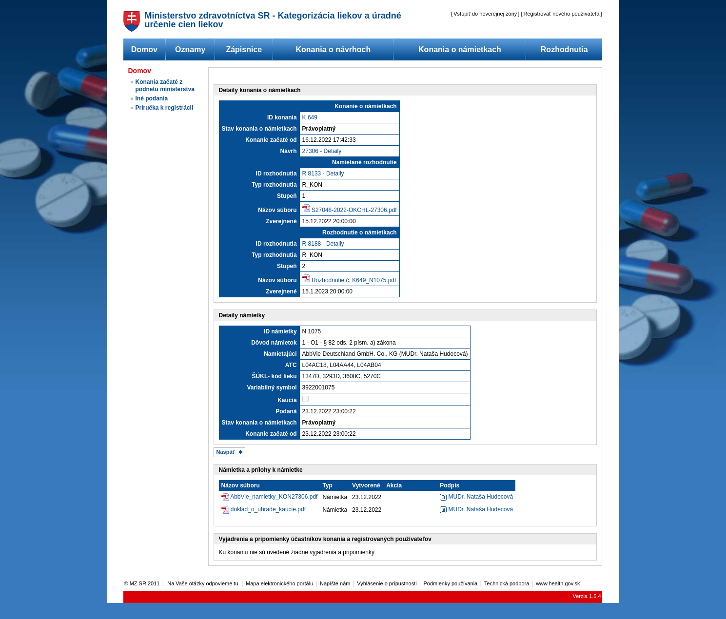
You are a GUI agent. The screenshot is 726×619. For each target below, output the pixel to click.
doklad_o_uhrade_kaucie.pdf (268, 509)
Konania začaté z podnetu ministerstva (165, 85)
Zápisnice (244, 49)
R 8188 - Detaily (323, 243)
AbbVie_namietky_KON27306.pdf (273, 496)
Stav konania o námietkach (259, 128)
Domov (144, 49)
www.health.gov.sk (558, 583)
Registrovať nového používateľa (562, 14)
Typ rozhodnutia (274, 184)
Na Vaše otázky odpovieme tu (203, 583)
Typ (327, 485)
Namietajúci (280, 353)
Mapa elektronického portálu (279, 583)
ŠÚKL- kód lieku (274, 376)
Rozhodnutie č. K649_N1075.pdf (354, 280)
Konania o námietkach (459, 49)
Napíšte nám (335, 583)
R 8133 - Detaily (323, 173)
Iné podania (152, 98)
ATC (291, 365)
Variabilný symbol (272, 387)
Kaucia (286, 400)
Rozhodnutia (564, 49)
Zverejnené (281, 221)
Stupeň (287, 196)
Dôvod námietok (273, 342)
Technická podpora (506, 583)
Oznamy (190, 49)
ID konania (282, 117)
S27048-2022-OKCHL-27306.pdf (354, 210)
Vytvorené (366, 485)
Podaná (285, 411)
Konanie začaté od (270, 139)
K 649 (309, 117)
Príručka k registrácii (165, 107)
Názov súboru (277, 210)
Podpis (449, 485)
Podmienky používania (451, 583)
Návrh (288, 151)
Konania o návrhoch (333, 49)
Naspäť (225, 452)
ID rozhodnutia (276, 173)
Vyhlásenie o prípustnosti (387, 583)
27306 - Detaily (322, 151)
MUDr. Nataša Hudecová (476, 496)
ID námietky (280, 331)
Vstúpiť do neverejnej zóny (485, 14)
